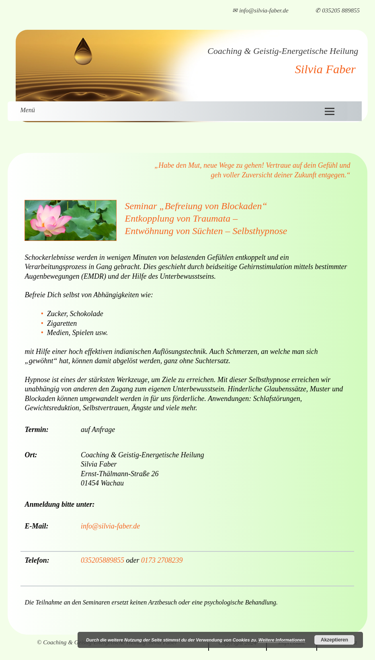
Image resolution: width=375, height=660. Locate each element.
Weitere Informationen (281, 639)
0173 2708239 (162, 560)
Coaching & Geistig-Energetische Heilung (282, 51)
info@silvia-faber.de (110, 526)
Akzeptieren (334, 640)
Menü (27, 110)
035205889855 (102, 560)
